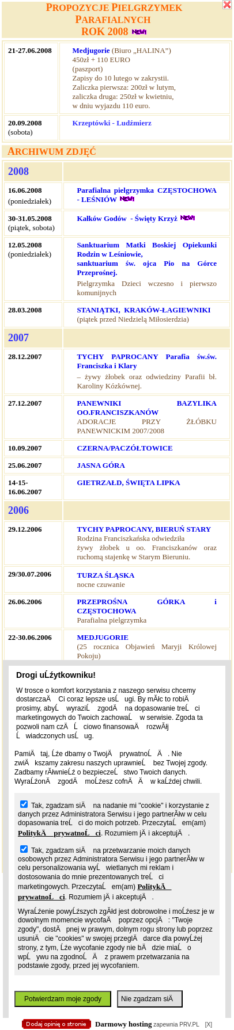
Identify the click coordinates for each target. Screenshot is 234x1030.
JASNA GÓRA (100, 465)
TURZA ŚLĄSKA (105, 575)
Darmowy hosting (123, 1024)
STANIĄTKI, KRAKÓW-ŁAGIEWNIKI (144, 310)
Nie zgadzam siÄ (150, 999)
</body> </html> (111, 57)
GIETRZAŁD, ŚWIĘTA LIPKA (128, 482)
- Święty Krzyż (154, 218)
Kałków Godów (101, 218)
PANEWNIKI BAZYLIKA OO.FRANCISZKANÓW (147, 408)
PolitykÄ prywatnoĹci (59, 833)
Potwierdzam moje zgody (62, 999)
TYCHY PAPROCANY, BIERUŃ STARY (144, 529)
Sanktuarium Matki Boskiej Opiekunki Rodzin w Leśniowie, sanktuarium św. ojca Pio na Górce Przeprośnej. (147, 259)
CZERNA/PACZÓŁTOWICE (124, 448)
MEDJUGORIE (103, 637)
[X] (208, 1024)
